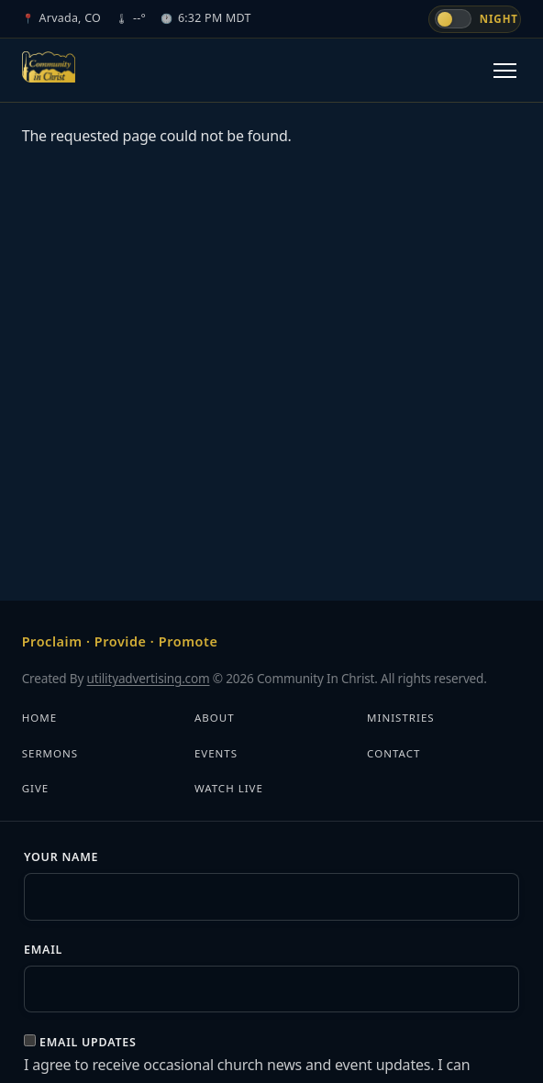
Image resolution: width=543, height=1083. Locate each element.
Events (216, 753)
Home (39, 717)
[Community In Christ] (48, 67)
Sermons (50, 753)
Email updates (88, 1042)
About (214, 717)
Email (43, 949)
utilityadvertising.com (148, 678)
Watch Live (228, 788)
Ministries (401, 717)
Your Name (61, 857)
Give (36, 788)
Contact (393, 753)
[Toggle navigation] (505, 71)
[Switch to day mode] (474, 19)
